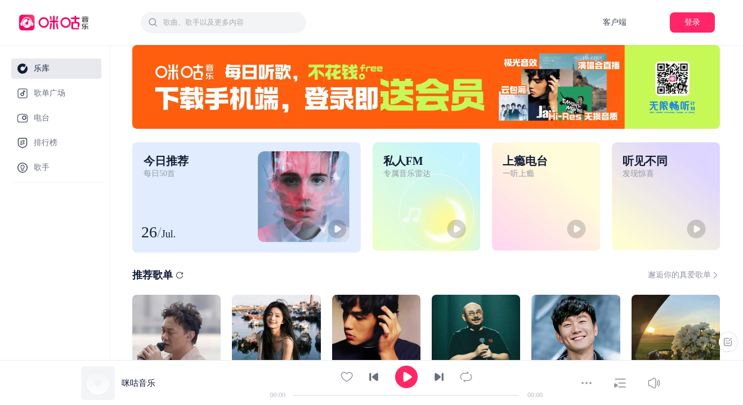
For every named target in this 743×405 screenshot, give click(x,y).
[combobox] (223, 22)
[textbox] (231, 22)
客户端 (614, 22)
